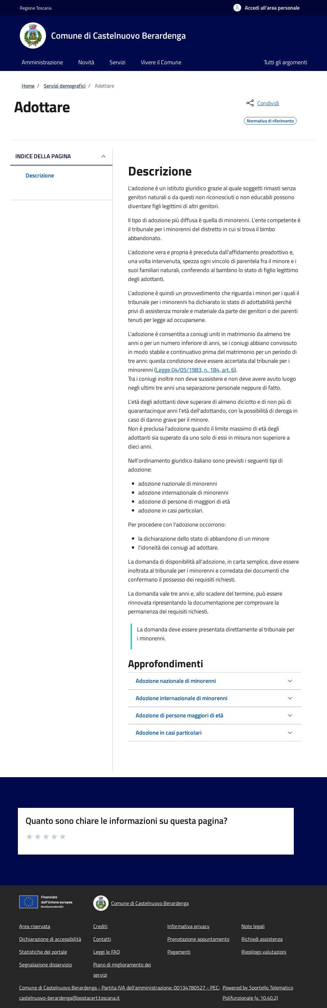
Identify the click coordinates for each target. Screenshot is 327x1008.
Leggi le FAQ (106, 952)
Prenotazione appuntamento (198, 939)
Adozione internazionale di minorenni (181, 698)
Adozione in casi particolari (169, 732)
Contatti (102, 939)
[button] (266, 7)
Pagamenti (179, 952)
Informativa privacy (188, 926)
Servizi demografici (65, 86)
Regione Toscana (35, 7)
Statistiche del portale (43, 952)
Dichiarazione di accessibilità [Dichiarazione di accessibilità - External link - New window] (50, 939)
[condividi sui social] (262, 103)
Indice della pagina (43, 156)
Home (28, 86)
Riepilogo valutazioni (263, 952)
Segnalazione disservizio (45, 964)
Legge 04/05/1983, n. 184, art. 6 (195, 369)
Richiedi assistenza (262, 939)
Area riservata (34, 926)
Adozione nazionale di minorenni (176, 680)
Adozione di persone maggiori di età (179, 715)
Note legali (253, 926)
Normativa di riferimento (270, 119)
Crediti (100, 926)
